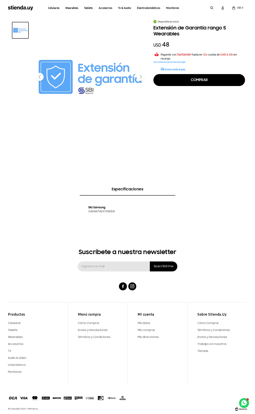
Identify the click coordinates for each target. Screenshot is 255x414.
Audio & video (17, 358)
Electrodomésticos (148, 8)
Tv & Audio (124, 8)
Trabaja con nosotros (212, 344)
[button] (212, 8)
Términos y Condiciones (213, 330)
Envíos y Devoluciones (212, 337)
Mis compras (146, 330)
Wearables (71, 8)
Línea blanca (17, 365)
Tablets (88, 8)
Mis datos (144, 323)
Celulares (53, 8)
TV (9, 351)
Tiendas (202, 351)
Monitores (172, 8)
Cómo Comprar (208, 323)
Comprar (199, 80)
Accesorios (105, 8)
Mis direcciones (148, 337)
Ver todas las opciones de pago (169, 62)
